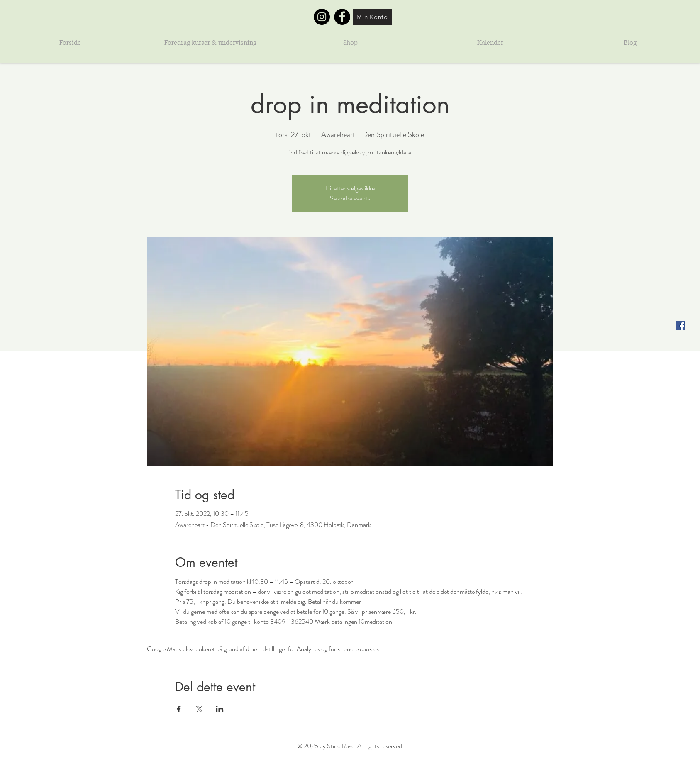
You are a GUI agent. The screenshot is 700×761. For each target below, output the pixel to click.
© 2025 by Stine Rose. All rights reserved (349, 746)
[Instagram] (322, 17)
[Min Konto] (372, 17)
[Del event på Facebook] (179, 709)
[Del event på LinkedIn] (220, 709)
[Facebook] (342, 17)
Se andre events (350, 198)
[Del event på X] (199, 709)
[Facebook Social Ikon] (680, 325)
